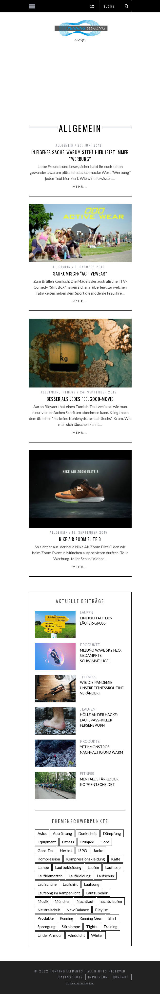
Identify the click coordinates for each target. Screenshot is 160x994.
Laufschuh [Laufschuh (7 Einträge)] (105, 875)
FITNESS (69, 392)
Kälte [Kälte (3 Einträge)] (115, 858)
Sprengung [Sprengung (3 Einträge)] (47, 926)
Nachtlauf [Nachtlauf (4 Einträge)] (85, 901)
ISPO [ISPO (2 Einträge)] (82, 850)
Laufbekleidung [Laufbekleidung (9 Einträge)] (68, 867)
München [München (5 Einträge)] (62, 901)
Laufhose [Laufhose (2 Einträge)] (112, 867)
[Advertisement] (80, 79)
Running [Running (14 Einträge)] (66, 918)
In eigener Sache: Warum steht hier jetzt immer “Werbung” (79, 155)
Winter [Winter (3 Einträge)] (97, 935)
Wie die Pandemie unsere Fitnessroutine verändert (102, 687)
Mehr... (80, 186)
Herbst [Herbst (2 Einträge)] (66, 850)
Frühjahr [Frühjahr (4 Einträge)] (87, 841)
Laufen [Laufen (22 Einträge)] (93, 867)
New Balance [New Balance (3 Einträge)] (77, 909)
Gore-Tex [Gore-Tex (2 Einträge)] (46, 850)
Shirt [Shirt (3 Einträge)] (112, 918)
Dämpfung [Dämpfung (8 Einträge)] (112, 833)
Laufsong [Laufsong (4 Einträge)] (92, 884)
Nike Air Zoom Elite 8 (80, 539)
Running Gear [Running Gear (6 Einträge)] (91, 918)
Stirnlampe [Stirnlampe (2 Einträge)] (71, 926)
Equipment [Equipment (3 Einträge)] (47, 841)
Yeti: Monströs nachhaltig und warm (101, 749)
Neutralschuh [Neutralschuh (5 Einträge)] (49, 909)
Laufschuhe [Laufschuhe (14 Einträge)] (47, 884)
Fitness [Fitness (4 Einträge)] (68, 841)
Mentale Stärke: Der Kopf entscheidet (99, 782)
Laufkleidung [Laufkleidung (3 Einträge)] (80, 875)
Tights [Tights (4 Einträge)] (91, 926)
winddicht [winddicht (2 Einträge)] (76, 935)
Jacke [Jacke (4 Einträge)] (98, 850)
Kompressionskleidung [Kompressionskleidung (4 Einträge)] (85, 858)
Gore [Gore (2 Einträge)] (104, 841)
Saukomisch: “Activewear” (80, 273)
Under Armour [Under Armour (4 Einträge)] (50, 935)
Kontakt (121, 977)
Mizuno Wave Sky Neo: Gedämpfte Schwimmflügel (101, 655)
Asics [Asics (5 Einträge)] (42, 833)
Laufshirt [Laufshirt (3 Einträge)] (70, 884)
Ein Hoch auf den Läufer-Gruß (96, 621)
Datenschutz (71, 977)
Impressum (98, 977)
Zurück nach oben (80, 983)
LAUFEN (86, 612)
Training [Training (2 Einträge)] (110, 926)
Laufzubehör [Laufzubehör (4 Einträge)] (97, 892)
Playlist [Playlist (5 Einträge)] (101, 909)
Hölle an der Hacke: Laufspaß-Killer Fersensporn (99, 720)
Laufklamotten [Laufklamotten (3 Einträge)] (50, 875)
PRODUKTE (90, 645)
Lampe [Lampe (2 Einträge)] (43, 867)
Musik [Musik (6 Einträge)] (43, 901)
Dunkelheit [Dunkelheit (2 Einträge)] (87, 833)
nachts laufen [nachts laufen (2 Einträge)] (111, 901)
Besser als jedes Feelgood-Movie (80, 399)
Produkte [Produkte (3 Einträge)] (46, 918)
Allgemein (65, 145)
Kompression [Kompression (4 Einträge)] (49, 858)
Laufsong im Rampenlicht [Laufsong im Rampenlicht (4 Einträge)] (59, 892)
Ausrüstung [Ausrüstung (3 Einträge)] (62, 833)
